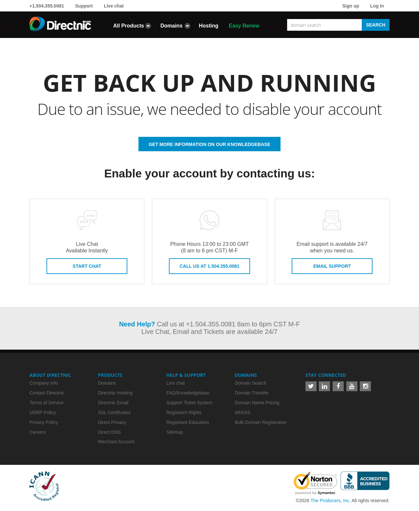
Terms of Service (46, 402)
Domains (171, 25)
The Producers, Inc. (331, 500)
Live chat (114, 6)
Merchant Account (116, 441)
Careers (37, 432)
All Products (128, 25)
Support (84, 6)
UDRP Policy (42, 412)
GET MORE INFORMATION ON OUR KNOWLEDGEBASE (209, 144)
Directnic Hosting (115, 392)
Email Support (332, 266)
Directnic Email (113, 402)
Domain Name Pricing (257, 402)
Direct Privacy (112, 422)
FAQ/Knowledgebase (188, 392)
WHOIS (242, 412)
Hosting (209, 25)
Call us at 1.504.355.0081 (210, 266)
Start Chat (87, 266)
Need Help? (137, 324)
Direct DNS (109, 432)
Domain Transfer (251, 392)
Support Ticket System (189, 402)
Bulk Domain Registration (260, 422)
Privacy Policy (43, 422)
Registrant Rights (183, 412)
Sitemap (174, 432)
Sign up (350, 6)
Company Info (43, 383)
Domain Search (250, 383)
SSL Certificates (114, 412)
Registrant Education (187, 422)
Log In (377, 6)
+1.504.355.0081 (46, 6)
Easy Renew (244, 25)
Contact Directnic (46, 392)
